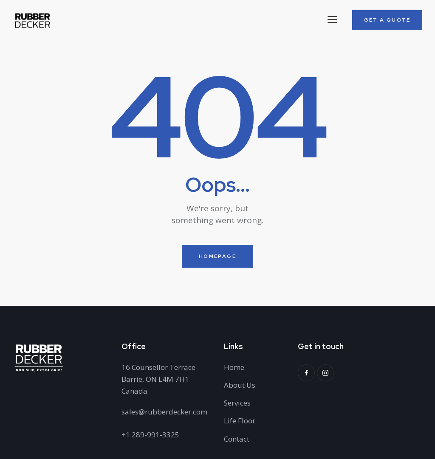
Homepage (217, 256)
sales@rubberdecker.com (164, 412)
